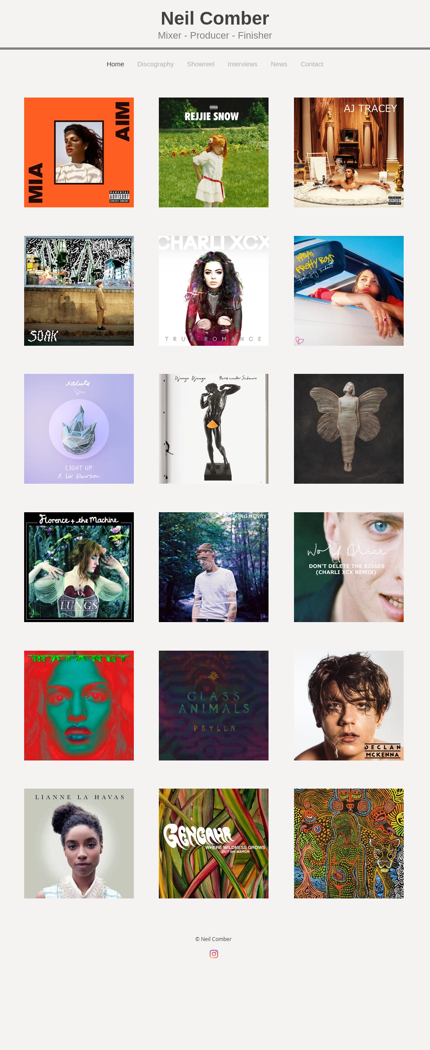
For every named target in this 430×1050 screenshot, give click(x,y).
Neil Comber (215, 18)
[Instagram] (214, 954)
